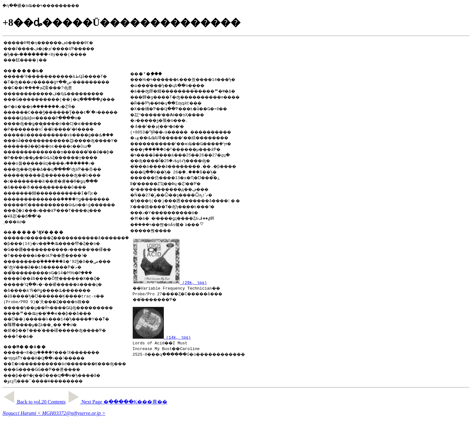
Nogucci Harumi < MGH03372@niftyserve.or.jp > (54, 416)
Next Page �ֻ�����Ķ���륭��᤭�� (117, 404)
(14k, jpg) (186, 340)
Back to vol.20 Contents (34, 404)
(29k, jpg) (194, 284)
